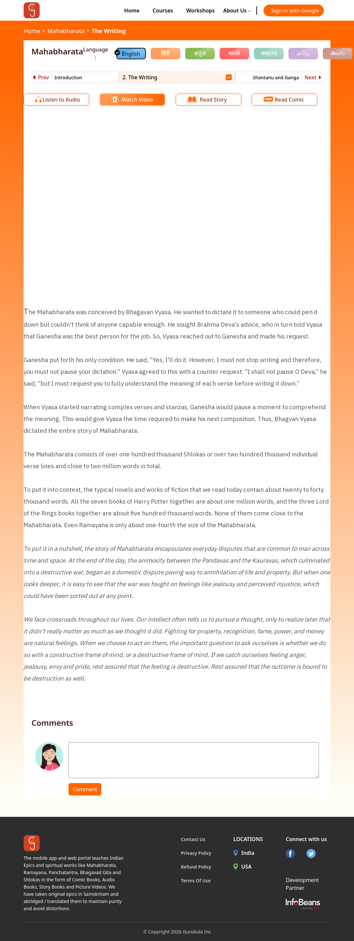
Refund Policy (196, 867)
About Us (237, 10)
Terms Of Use (196, 880)
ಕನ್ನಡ (200, 53)
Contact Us (193, 839)
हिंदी (165, 53)
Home (132, 10)
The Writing (108, 31)
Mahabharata (66, 31)
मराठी (234, 53)
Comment (85, 789)
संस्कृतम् (269, 53)
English (131, 53)
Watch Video (137, 99)
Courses (163, 10)
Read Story (213, 99)
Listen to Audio (61, 99)
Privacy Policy (196, 853)
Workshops (200, 10)
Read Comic (289, 99)
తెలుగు (337, 53)
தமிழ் (303, 53)
